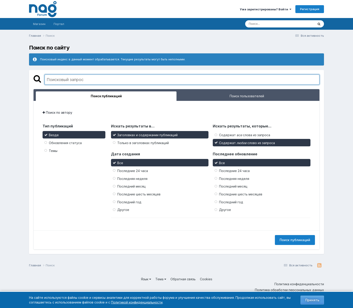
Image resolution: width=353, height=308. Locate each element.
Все (120, 163)
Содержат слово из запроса (247, 143)
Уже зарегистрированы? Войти (265, 9)
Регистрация (309, 9)
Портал (59, 24)
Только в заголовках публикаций (143, 143)
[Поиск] (271, 23)
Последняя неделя (132, 178)
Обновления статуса (65, 143)
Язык (146, 279)
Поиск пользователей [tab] (247, 96)
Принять (312, 300)
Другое (123, 210)
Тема (160, 279)
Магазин (39, 24)
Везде (54, 135)
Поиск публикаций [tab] (106, 96)
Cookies (206, 279)
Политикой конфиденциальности (137, 302)
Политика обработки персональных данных (289, 290)
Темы (53, 150)
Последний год (129, 202)
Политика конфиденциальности (299, 284)
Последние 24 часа (132, 171)
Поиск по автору (57, 112)
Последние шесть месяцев (139, 194)
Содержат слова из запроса (244, 135)
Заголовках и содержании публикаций (147, 135)
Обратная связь (183, 279)
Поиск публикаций (295, 240)
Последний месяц (131, 186)
